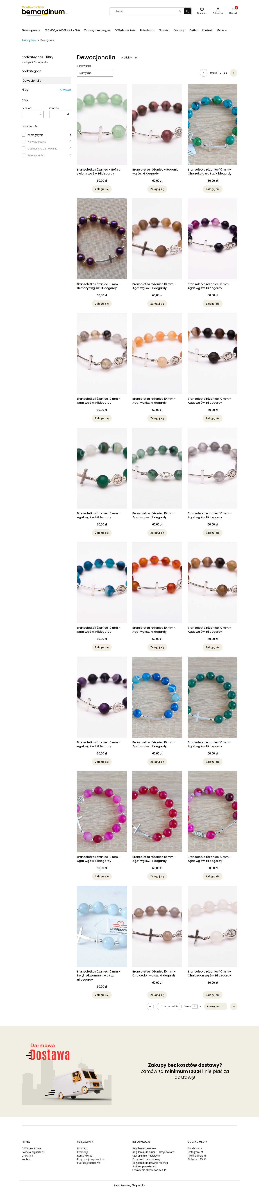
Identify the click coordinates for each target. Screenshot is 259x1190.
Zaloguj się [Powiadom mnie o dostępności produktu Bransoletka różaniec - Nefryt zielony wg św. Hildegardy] (102, 189)
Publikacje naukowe (88, 1162)
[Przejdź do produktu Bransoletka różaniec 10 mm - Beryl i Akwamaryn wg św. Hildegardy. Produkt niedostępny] (102, 926)
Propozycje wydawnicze (91, 1159)
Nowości (82, 1148)
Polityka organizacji (33, 1152)
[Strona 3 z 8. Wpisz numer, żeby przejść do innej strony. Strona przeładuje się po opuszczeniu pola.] (220, 73)
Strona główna (29, 40)
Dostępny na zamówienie (42, 148)
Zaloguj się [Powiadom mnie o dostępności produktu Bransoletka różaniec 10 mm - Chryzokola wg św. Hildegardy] (212, 189)
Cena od (26, 108)
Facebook (194, 1148)
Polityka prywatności (144, 1166)
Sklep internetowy (128, 1185)
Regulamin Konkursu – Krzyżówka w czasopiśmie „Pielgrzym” (153, 1153)
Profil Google (196, 1155)
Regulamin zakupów (144, 1148)
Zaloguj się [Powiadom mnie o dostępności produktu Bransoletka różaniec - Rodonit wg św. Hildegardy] (157, 189)
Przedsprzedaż (36, 155)
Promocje (82, 1152)
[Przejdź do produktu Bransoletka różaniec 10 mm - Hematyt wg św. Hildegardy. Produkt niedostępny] (102, 238)
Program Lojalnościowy (146, 1159)
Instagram (194, 1152)
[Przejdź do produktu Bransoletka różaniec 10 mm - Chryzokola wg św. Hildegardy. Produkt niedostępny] (212, 124)
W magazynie (35, 135)
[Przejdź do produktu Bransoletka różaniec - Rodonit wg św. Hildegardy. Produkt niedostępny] (157, 124)
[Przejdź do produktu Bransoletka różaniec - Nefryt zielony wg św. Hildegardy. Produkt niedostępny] (102, 124)
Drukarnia (27, 1155)
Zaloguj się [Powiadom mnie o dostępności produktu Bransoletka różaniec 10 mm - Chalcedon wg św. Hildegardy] (157, 995)
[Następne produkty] (215, 1006)
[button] (187, 11)
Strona (213, 72)
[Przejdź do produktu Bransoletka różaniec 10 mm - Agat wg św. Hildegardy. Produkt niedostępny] (157, 238)
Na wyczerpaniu (37, 141)
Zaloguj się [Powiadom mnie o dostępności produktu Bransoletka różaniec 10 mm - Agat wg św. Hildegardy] (157, 303)
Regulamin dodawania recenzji (150, 1162)
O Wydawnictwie (31, 1148)
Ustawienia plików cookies (148, 1170)
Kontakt (26, 1159)
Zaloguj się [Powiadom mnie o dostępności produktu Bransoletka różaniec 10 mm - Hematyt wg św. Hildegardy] (102, 303)
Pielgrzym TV (196, 1159)
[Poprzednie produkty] (169, 1006)
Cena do (54, 108)
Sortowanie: (84, 65)
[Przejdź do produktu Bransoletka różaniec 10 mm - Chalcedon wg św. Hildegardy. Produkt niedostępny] (157, 926)
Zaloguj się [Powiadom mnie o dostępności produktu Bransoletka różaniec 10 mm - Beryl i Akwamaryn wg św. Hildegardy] (102, 995)
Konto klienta (84, 1155)
